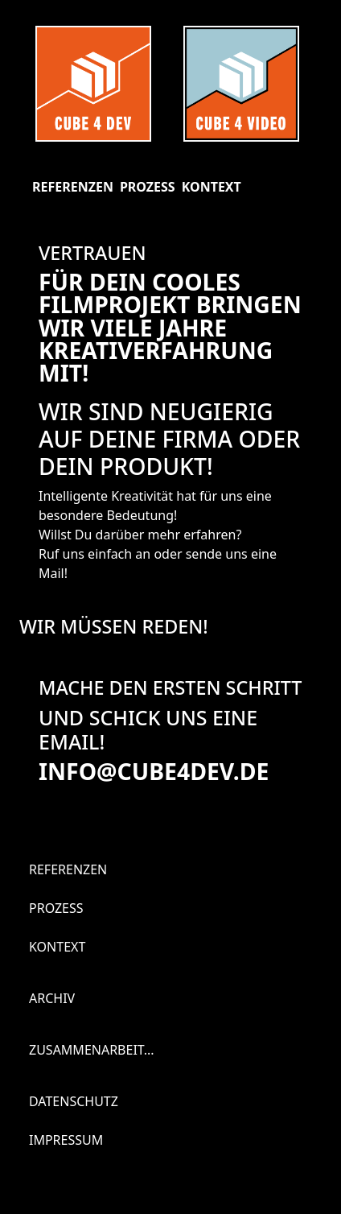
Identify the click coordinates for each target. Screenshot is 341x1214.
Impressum (66, 1140)
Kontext (211, 187)
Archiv (52, 998)
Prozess (147, 187)
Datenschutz (73, 1101)
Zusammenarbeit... (91, 1050)
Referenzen (72, 187)
